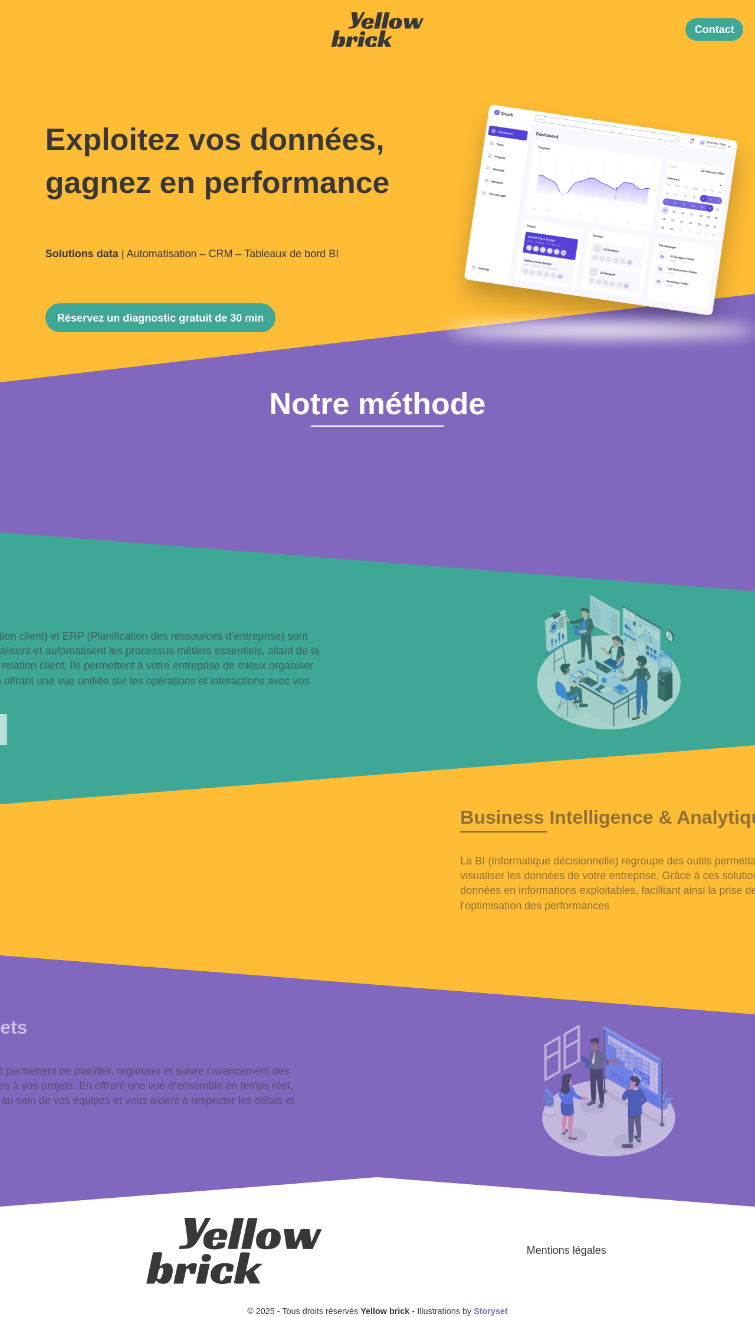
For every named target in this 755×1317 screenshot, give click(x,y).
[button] (714, 29)
